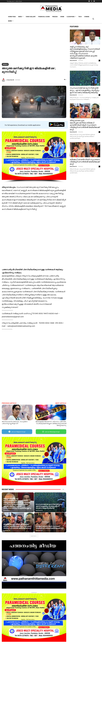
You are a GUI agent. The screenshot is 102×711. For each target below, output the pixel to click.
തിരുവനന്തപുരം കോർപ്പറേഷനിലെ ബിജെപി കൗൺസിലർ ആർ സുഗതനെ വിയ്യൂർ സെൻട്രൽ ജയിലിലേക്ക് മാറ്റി (17, 526)
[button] (93, 19)
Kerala (5, 64)
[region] (34, 43)
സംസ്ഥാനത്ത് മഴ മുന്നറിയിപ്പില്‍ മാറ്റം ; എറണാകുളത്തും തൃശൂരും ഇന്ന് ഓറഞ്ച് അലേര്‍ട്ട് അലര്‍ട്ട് (49, 506)
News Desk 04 (39, 510)
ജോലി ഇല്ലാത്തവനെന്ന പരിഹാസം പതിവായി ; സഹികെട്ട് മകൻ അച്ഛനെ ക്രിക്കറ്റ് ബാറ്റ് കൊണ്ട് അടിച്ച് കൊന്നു (51, 423)
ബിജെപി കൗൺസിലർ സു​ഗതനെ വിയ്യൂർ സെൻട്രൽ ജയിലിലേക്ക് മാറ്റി (49, 527)
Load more (34, 536)
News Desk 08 (10, 80)
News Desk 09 (6, 510)
